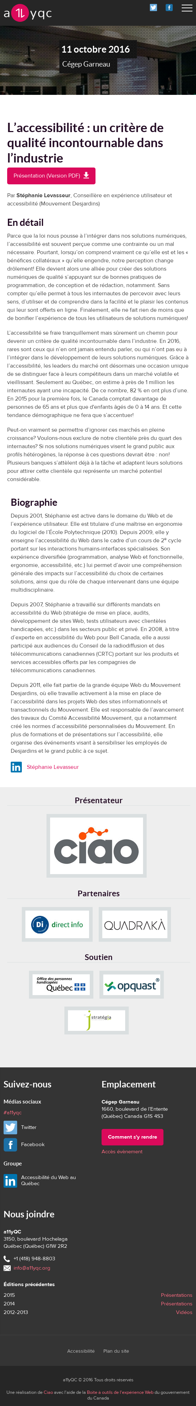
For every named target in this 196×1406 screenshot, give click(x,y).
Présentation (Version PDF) (54, 177)
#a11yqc (12, 1112)
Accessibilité (81, 1351)
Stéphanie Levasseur (53, 767)
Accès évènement (122, 1151)
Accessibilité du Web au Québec (48, 1180)
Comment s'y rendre (132, 1137)
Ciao (48, 1392)
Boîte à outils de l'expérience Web (120, 1392)
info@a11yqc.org (32, 1268)
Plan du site (116, 1351)
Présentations (176, 1295)
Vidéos (184, 1312)
